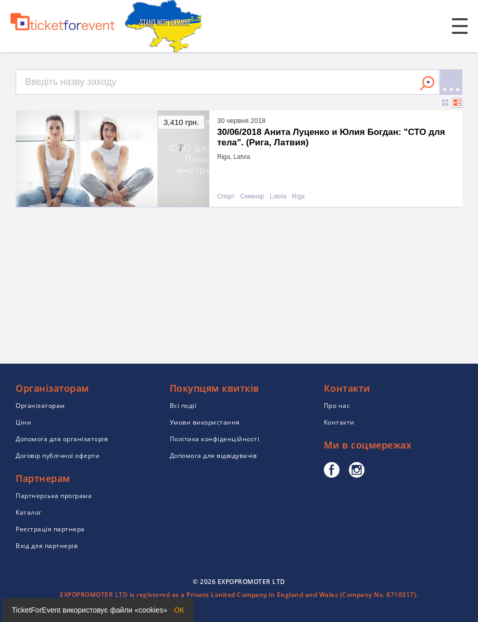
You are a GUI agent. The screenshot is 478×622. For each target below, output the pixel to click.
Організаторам (40, 405)
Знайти (427, 83)
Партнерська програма (54, 495)
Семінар (252, 196)
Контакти (339, 422)
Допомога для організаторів (62, 438)
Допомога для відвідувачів (213, 455)
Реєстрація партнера (50, 529)
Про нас (337, 405)
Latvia (278, 196)
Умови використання (205, 422)
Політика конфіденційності (215, 438)
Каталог (29, 512)
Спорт (226, 196)
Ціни (23, 422)
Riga (298, 196)
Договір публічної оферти (57, 455)
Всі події (183, 405)
